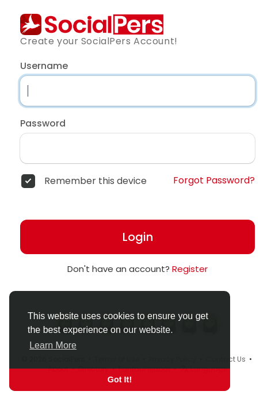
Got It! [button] (120, 379)
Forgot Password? (214, 180)
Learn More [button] (53, 345)
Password (43, 123)
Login (138, 237)
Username (44, 66)
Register (190, 269)
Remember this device (95, 181)
